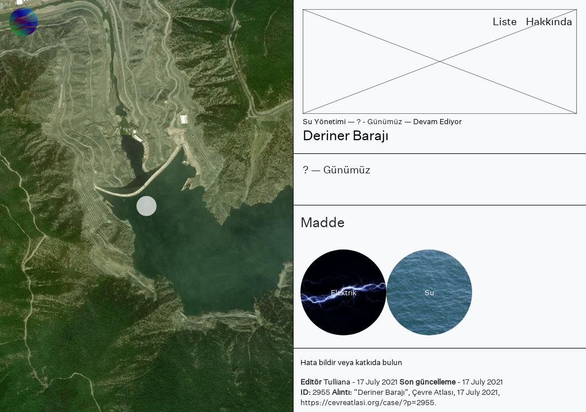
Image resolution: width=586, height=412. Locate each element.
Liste (505, 21)
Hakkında (549, 21)
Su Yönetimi (324, 121)
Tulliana (336, 382)
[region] (146, 206)
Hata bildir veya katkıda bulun (351, 362)
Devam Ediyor (437, 121)
